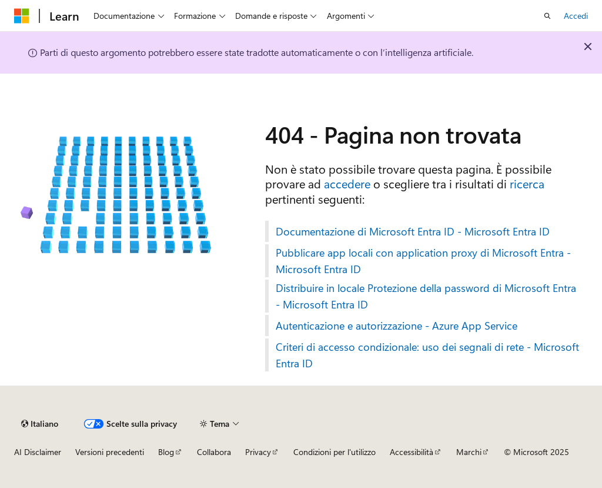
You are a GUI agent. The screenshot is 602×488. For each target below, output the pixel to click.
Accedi (576, 15)
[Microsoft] (21, 16)
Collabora (214, 451)
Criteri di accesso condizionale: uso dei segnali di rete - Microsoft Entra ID (427, 355)
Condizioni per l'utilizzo (334, 451)
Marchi (468, 451)
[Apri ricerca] (547, 15)
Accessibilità (411, 451)
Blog (166, 451)
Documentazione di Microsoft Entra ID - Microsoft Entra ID (413, 231)
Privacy (258, 451)
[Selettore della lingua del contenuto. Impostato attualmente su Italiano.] (39, 423)
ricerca (527, 183)
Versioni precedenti (109, 451)
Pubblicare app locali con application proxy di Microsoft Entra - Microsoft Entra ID (423, 260)
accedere (347, 183)
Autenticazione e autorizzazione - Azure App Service (396, 325)
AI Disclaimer (37, 451)
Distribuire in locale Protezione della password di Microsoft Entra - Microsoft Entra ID (426, 296)
